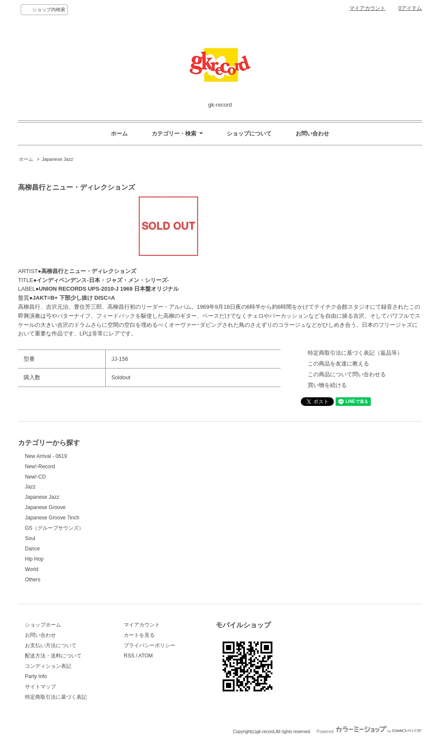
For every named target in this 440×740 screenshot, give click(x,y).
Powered (369, 731)
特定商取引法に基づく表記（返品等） (355, 353)
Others (32, 580)
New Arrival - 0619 (46, 456)
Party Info (36, 676)
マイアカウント (367, 8)
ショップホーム (43, 625)
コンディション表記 (48, 666)
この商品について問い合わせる (347, 374)
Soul (30, 538)
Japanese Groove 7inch (52, 518)
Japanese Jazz (57, 159)
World (31, 569)
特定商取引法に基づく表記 (56, 697)
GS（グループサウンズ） (54, 528)
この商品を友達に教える (338, 363)
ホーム (119, 133)
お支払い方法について (50, 645)
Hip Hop (34, 559)
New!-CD (35, 477)
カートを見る (139, 635)
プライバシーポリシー (149, 645)
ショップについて (249, 133)
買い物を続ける (327, 385)
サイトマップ (40, 687)
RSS (129, 656)
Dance (32, 549)
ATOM (145, 656)
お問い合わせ (312, 133)
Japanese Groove (45, 507)
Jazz (30, 487)
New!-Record (40, 467)
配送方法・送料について (53, 656)
